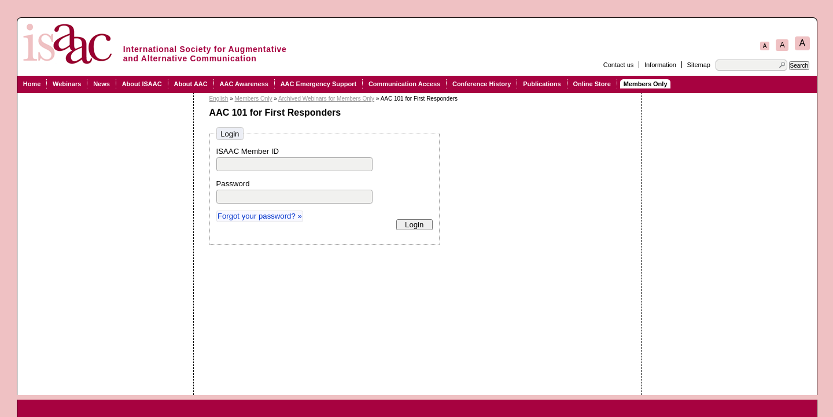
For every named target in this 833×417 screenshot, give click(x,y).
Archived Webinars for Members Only (326, 98)
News (101, 83)
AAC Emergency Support (318, 83)
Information (660, 64)
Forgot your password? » (260, 216)
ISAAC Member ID (247, 151)
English (218, 98)
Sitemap (698, 64)
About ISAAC (142, 83)
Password (233, 183)
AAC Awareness (244, 83)
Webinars (67, 83)
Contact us (618, 64)
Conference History (481, 83)
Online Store (591, 83)
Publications (542, 83)
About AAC (190, 83)
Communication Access (404, 83)
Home (32, 83)
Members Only (646, 83)
